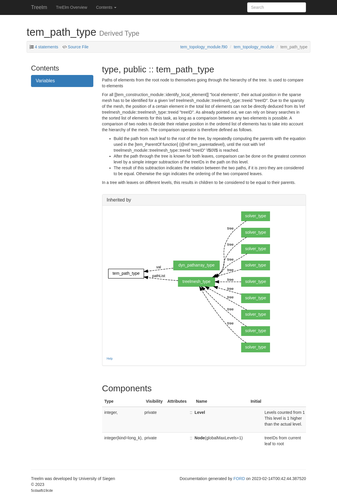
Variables (45, 80)
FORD (239, 478)
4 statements (46, 47)
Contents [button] (106, 7)
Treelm (39, 7)
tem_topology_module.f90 (203, 47)
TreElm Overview (71, 7)
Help (110, 358)
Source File (78, 47)
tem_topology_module (254, 47)
